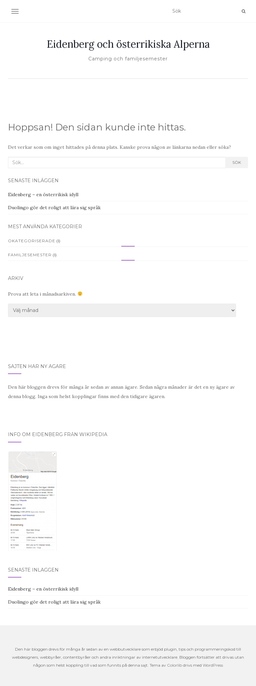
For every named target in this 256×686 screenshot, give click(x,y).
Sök (236, 162)
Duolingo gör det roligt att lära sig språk (54, 208)
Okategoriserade (31, 240)
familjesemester (30, 254)
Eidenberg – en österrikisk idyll (43, 195)
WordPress (213, 665)
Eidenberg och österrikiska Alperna (128, 44)
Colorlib (174, 665)
